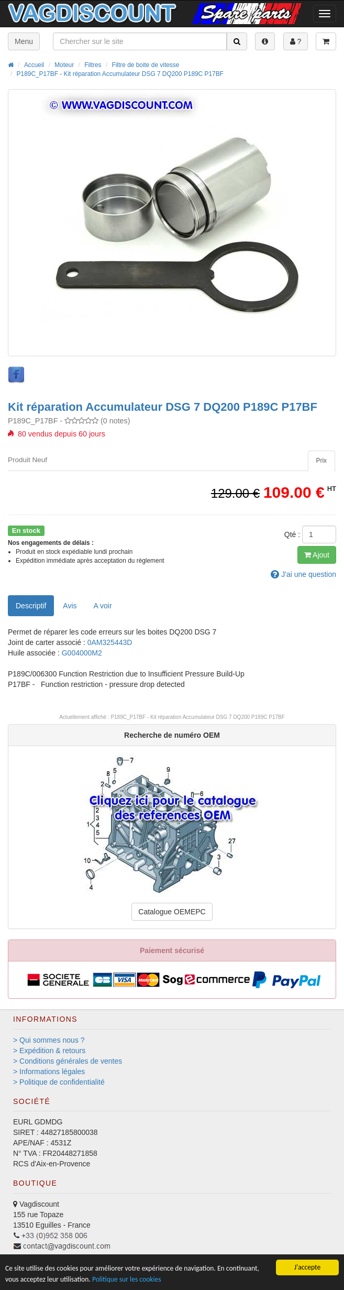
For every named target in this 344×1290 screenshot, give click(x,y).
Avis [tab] (69, 606)
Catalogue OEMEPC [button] (171, 912)
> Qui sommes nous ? (49, 1040)
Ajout (316, 555)
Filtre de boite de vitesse (145, 65)
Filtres (92, 65)
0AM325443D (109, 642)
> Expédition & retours (49, 1050)
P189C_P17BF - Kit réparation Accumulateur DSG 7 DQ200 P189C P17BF (120, 74)
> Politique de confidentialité (59, 1082)
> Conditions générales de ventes (67, 1061)
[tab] (321, 461)
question (303, 574)
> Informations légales (49, 1071)
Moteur (64, 65)
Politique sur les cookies (126, 1279)
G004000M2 (82, 653)
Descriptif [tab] (31, 606)
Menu (24, 41)
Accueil (34, 65)
